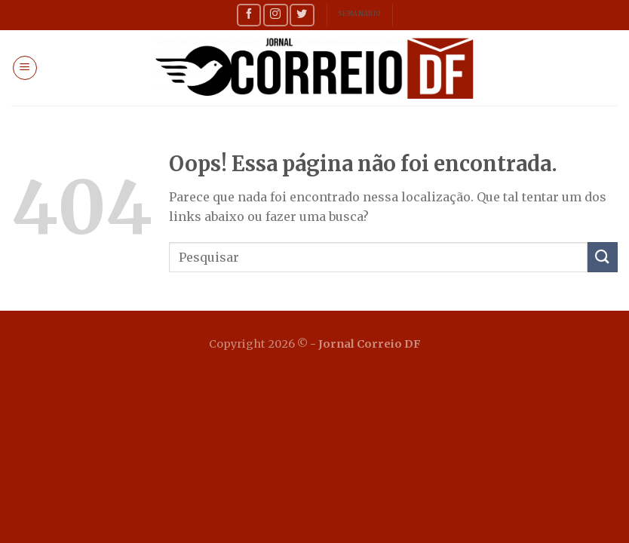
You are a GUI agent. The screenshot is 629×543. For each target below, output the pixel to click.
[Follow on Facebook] (249, 15)
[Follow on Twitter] (302, 15)
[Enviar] (603, 257)
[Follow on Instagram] (275, 15)
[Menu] (25, 68)
